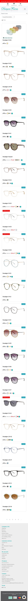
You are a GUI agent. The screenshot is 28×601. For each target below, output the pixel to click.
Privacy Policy (5, 533)
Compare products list (7, 566)
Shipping (4, 528)
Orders (3, 556)
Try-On (23, 47)
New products (5, 562)
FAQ (3, 544)
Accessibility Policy (6, 536)
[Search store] (14, 13)
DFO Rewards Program (7, 545)
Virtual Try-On (5, 571)
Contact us (4, 542)
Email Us (4, 576)
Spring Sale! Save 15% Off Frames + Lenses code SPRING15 (14, 1)
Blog (3, 547)
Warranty (4, 531)
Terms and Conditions (7, 535)
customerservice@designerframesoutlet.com (12, 582)
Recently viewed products (8, 564)
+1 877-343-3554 (6, 575)
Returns (3, 530)
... (21, 519)
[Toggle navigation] (25, 9)
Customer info (5, 553)
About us (4, 538)
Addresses (4, 555)
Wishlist (3, 558)
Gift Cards (4, 569)
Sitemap (4, 549)
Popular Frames (5, 567)
